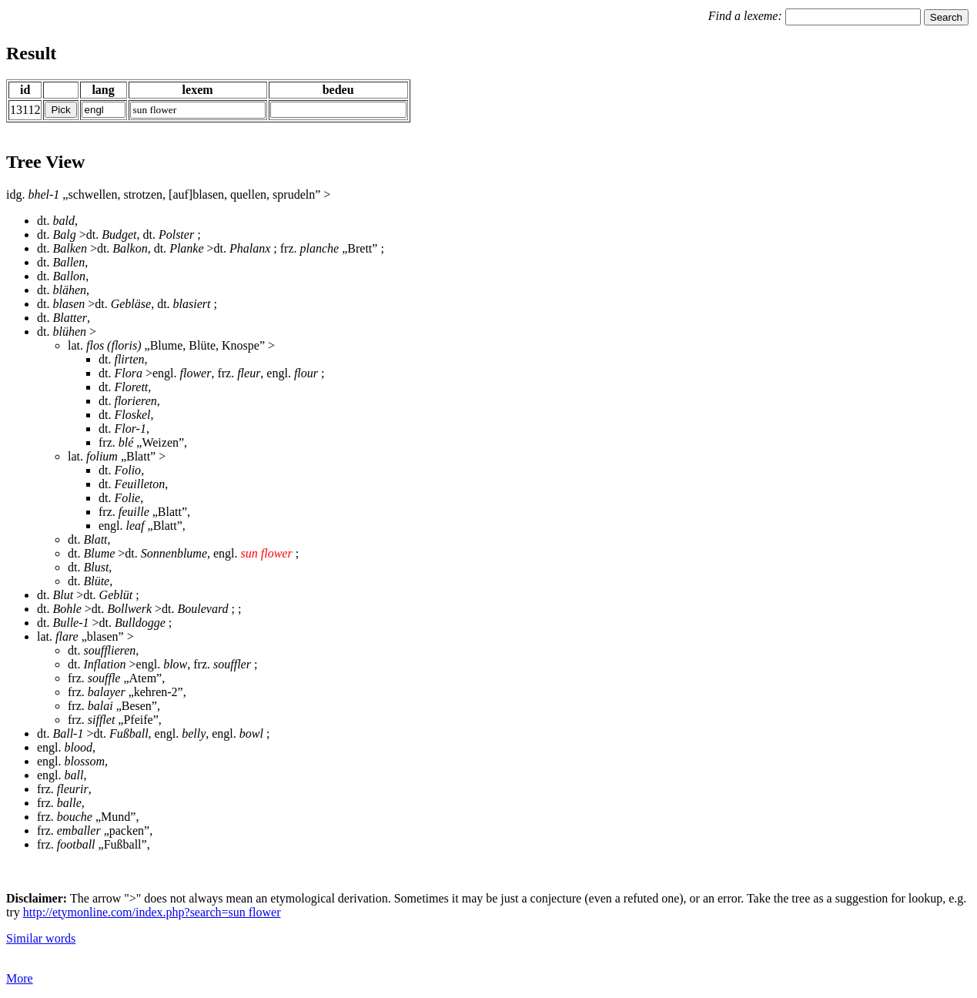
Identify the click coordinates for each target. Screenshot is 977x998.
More (19, 978)
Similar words (40, 938)
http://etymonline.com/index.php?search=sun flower (152, 912)
